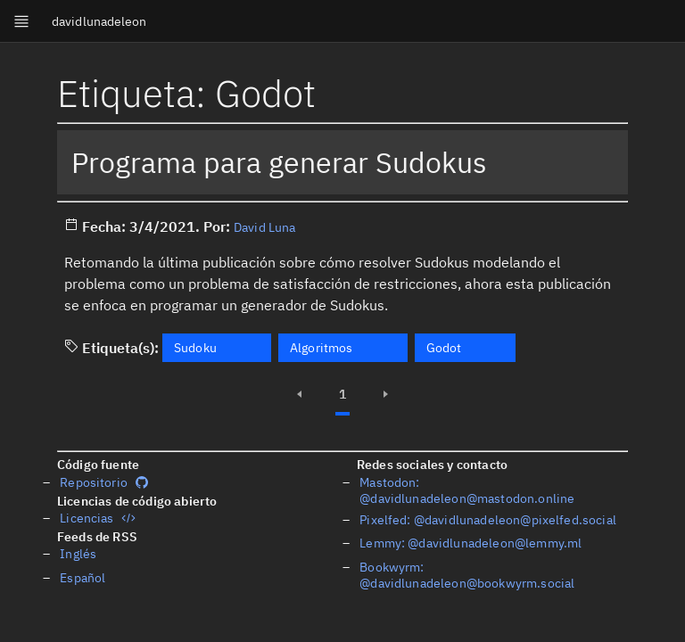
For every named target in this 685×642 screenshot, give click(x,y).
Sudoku (195, 348)
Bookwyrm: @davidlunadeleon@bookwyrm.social (466, 575)
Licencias (97, 518)
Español (82, 578)
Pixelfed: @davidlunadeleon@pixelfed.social (487, 520)
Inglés (78, 554)
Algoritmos (321, 348)
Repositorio (104, 482)
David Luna (265, 227)
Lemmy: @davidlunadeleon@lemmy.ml (470, 543)
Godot (444, 348)
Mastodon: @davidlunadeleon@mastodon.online (466, 490)
